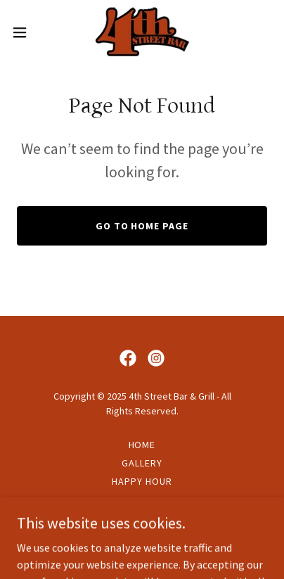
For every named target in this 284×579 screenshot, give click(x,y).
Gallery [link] (142, 463)
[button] (26, 32)
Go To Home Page (142, 225)
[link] (142, 32)
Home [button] (142, 444)
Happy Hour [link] (142, 481)
